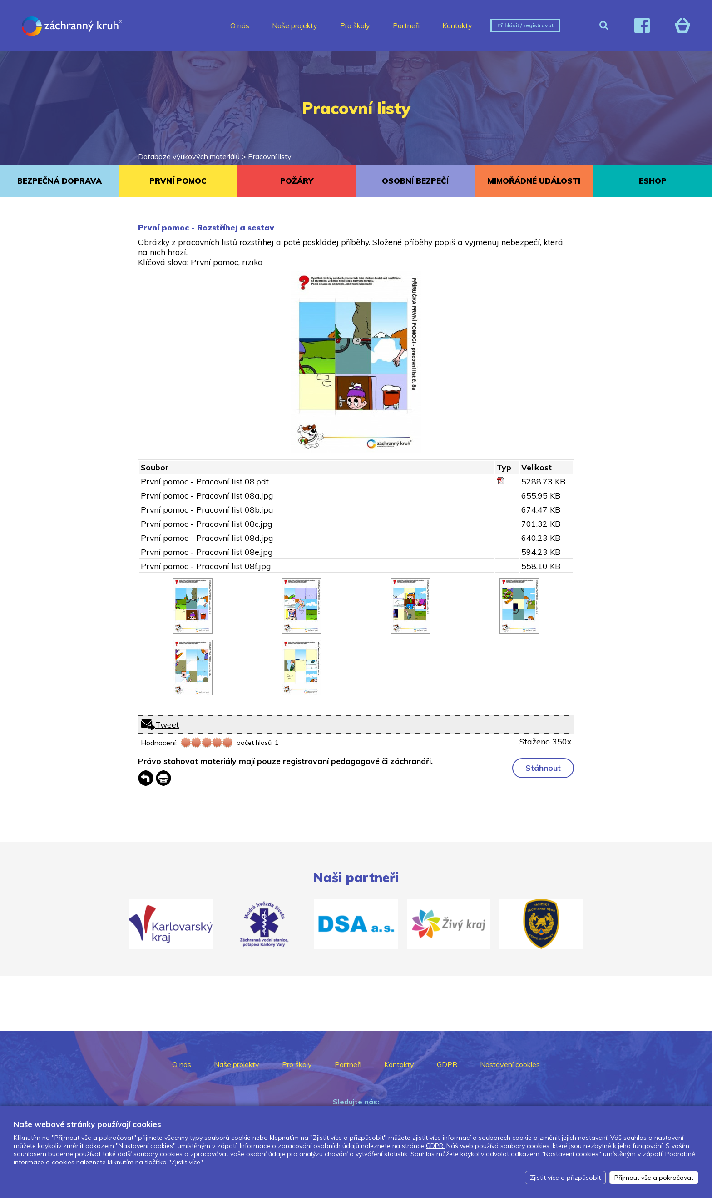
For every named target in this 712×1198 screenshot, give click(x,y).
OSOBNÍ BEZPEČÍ (415, 180)
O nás (239, 25)
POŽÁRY (296, 180)
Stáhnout (543, 768)
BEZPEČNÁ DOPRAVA (59, 180)
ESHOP (653, 180)
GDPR (447, 1064)
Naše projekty (294, 25)
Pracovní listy (270, 156)
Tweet (167, 724)
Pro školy (355, 25)
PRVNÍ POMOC (178, 180)
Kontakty (457, 25)
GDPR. (435, 1146)
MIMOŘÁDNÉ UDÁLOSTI (534, 180)
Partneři (406, 25)
